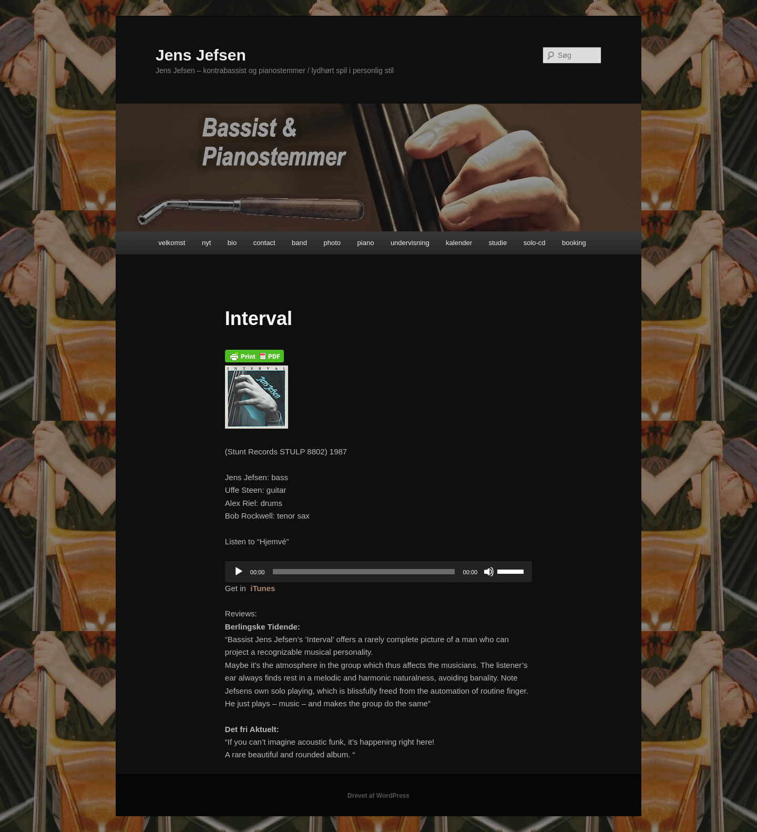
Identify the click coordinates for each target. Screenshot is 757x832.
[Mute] (489, 571)
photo (332, 243)
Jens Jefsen (201, 55)
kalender (459, 243)
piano (365, 243)
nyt (206, 243)
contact (264, 243)
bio (232, 243)
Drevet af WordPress (378, 795)
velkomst (171, 243)
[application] (378, 571)
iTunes (262, 588)
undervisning (410, 243)
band (299, 243)
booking (574, 243)
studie (497, 243)
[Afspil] (238, 571)
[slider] (363, 571)
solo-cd (535, 243)
